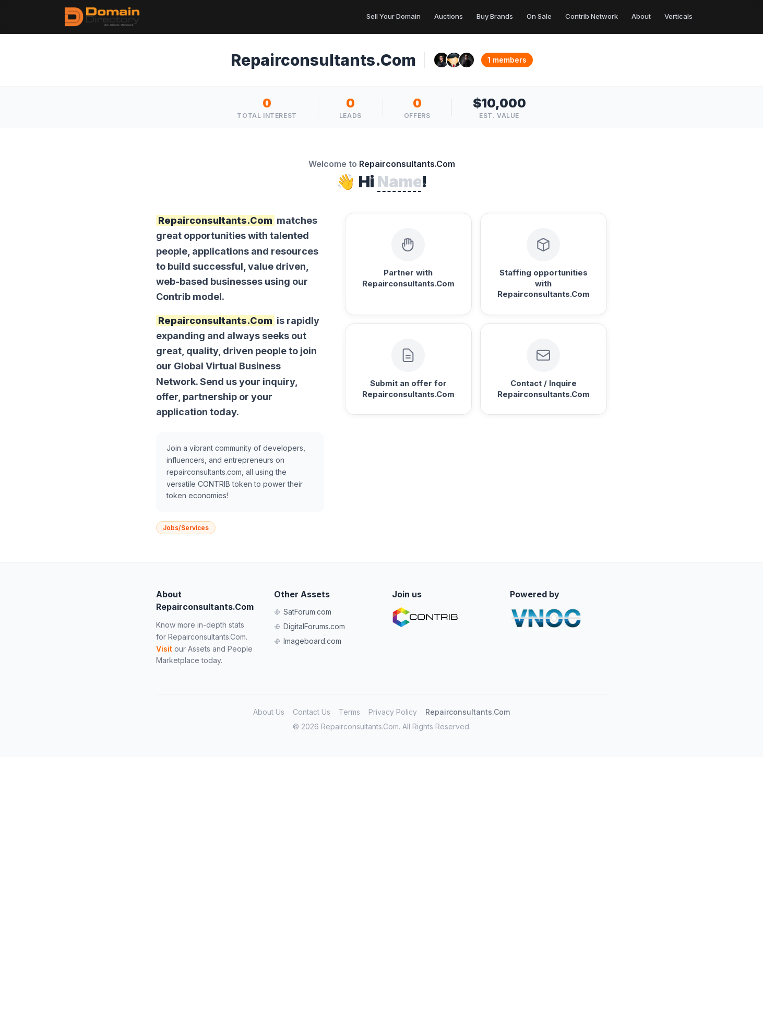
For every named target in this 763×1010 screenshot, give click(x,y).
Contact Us (311, 711)
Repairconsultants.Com (467, 711)
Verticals (678, 16)
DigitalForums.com (309, 626)
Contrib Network (591, 16)
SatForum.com (302, 611)
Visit (164, 648)
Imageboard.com (307, 640)
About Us (268, 711)
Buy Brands (494, 16)
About (641, 16)
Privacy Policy (392, 711)
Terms (349, 711)
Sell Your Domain (393, 16)
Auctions (448, 16)
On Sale (539, 16)
